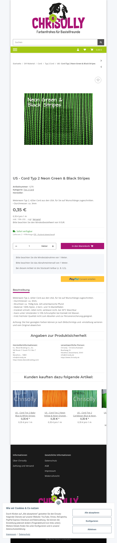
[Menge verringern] (16, 246)
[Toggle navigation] (15, 50)
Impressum (50, 470)
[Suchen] (55, 42)
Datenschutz (51, 460)
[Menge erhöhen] (53, 246)
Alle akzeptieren (91, 513)
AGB (47, 465)
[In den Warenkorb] (82, 246)
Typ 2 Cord (29, 189)
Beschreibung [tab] (21, 290)
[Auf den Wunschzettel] (98, 80)
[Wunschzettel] (84, 50)
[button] (78, 50)
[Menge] (29, 246)
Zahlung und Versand (23, 465)
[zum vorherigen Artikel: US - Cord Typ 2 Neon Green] (101, 67)
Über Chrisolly (20, 460)
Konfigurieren (91, 521)
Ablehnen (91, 529)
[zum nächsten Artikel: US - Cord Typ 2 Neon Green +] (101, 60)
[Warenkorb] (96, 50)
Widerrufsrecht (52, 476)
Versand (37, 219)
